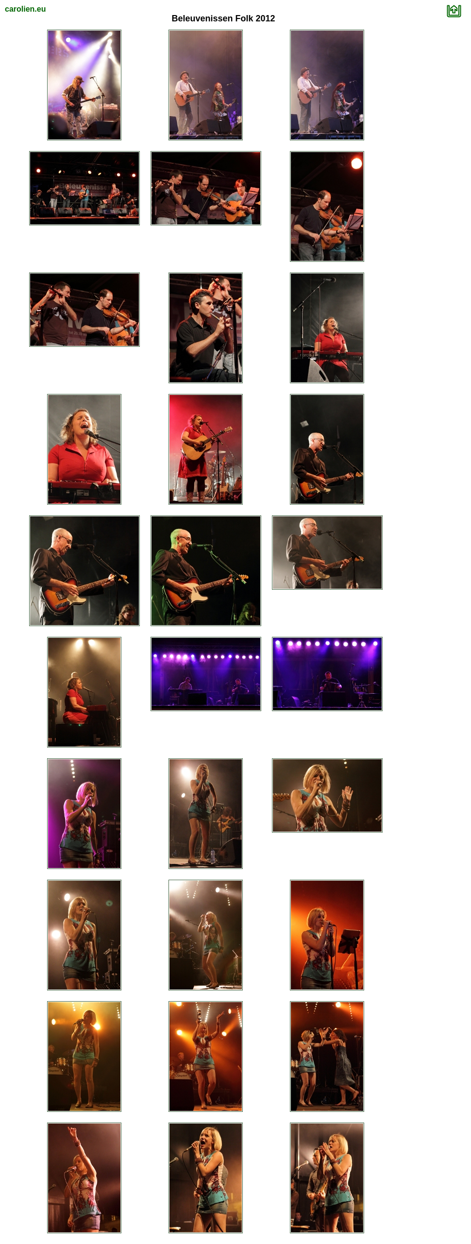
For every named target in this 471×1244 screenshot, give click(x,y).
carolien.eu (25, 9)
